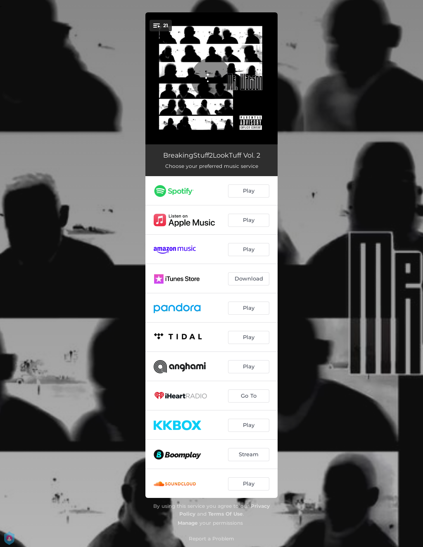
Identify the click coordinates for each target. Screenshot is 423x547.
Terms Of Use (225, 514)
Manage (188, 523)
